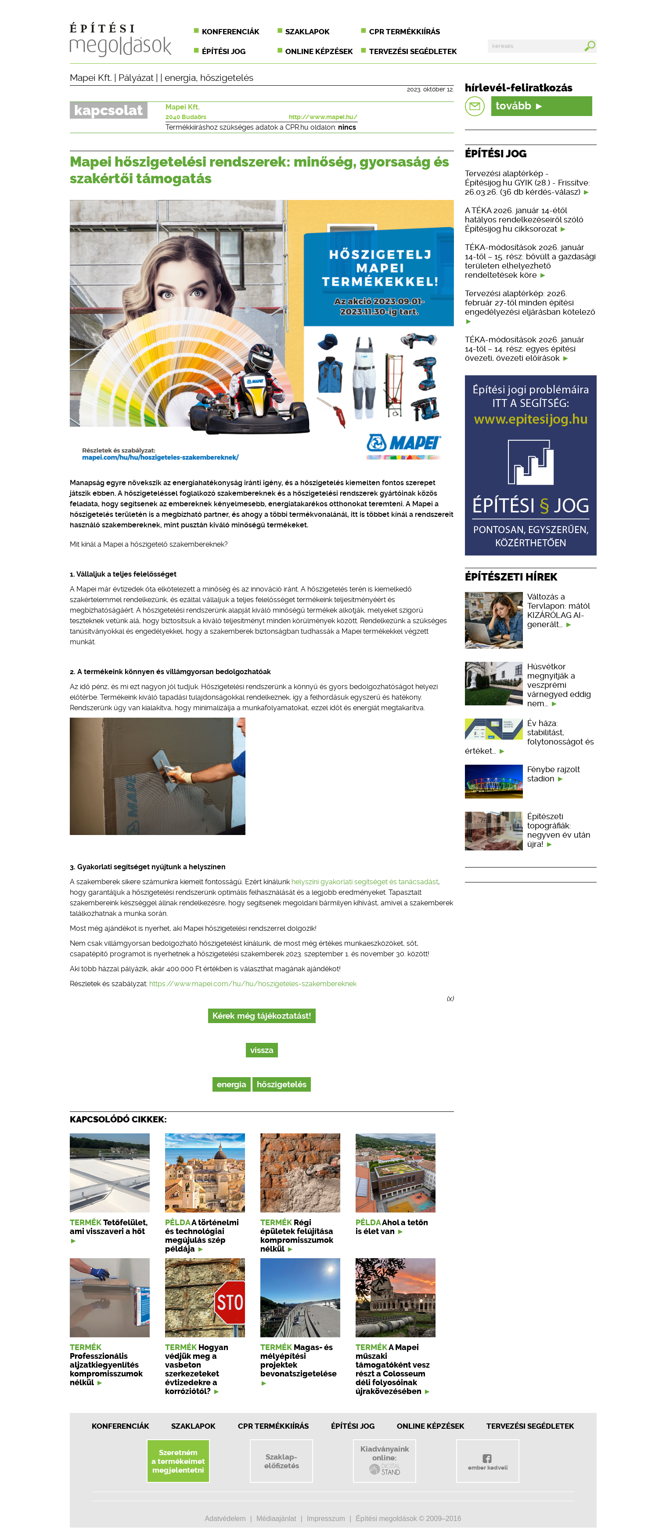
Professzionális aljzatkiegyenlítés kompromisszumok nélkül (106, 1369)
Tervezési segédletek (413, 51)
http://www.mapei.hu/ (323, 116)
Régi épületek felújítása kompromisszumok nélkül (296, 1235)
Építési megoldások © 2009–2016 (408, 1518)
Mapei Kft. (91, 78)
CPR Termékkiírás (273, 1426)
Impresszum (326, 1518)
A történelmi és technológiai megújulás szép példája (202, 1235)
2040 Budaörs (186, 116)
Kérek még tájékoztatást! (261, 1016)
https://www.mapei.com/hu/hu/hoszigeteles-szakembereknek (252, 984)
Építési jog (223, 51)
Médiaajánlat (276, 1518)
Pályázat (136, 78)
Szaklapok (307, 31)
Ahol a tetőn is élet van (392, 1227)
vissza (262, 1050)
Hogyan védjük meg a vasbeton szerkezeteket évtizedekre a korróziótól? (196, 1369)
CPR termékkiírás (404, 31)
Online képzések (319, 51)
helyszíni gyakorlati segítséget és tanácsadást (365, 882)
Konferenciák (230, 31)
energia (180, 78)
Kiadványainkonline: (384, 1460)
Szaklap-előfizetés (281, 1461)
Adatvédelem (225, 1518)
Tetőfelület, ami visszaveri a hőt (109, 1227)
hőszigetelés (226, 78)
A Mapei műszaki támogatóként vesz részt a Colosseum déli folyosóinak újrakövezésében (393, 1369)
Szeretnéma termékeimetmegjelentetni (178, 1461)
